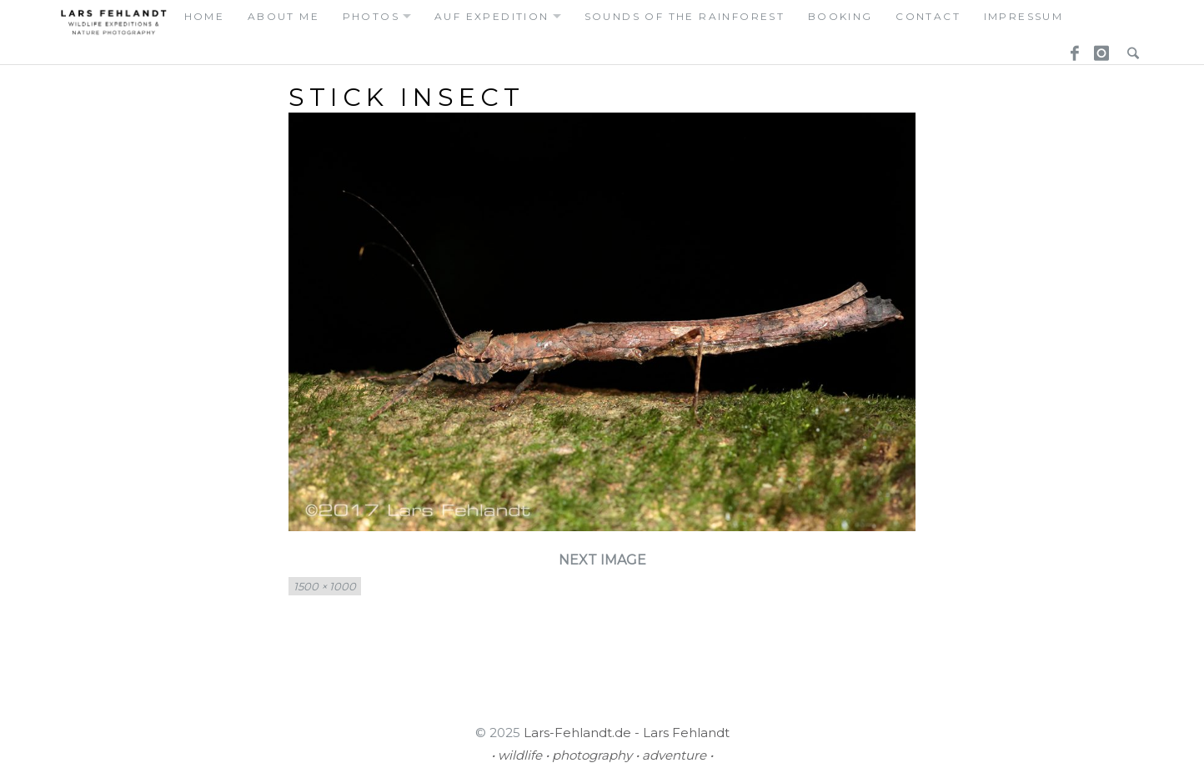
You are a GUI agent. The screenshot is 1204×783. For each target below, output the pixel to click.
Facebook (1069, 48)
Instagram (1099, 48)
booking (840, 16)
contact (928, 16)
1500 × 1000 (324, 586)
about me (283, 16)
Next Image (602, 560)
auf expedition (491, 16)
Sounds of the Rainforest (684, 16)
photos (371, 16)
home (204, 16)
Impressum (1024, 16)
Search (1129, 48)
